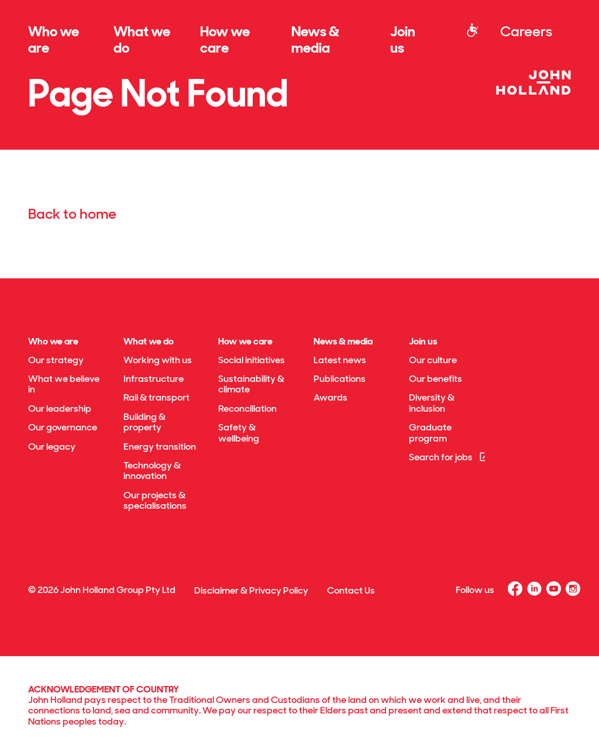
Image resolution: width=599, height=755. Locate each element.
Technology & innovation (152, 470)
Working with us (157, 360)
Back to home (72, 214)
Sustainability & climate (251, 384)
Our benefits (435, 379)
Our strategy (56, 360)
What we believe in (63, 384)
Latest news (340, 360)
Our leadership (59, 408)
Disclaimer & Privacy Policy (251, 590)
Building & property (144, 422)
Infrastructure (153, 379)
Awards (330, 397)
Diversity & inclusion (432, 402)
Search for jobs (449, 457)
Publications (340, 379)
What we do (141, 39)
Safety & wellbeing (238, 432)
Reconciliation (247, 408)
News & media (315, 39)
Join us (402, 39)
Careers (526, 31)
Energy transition (159, 446)
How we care (225, 39)
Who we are (53, 39)
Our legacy (51, 446)
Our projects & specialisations (155, 500)
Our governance (62, 427)
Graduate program (430, 432)
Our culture (433, 360)
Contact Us (351, 590)
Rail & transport (156, 397)
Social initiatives (251, 360)
